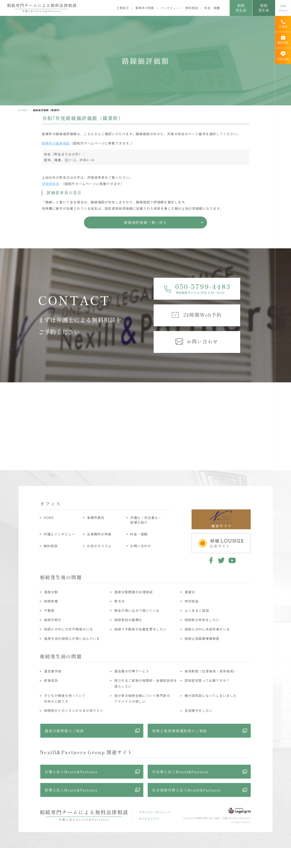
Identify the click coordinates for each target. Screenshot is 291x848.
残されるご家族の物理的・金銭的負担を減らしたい (145, 683)
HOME (23, 110)
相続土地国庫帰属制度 (202, 638)
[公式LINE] (283, 56)
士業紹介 (122, 8)
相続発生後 (263, 8)
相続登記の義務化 (128, 619)
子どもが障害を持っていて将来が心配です (65, 698)
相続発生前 (241, 8)
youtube (232, 560)
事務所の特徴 (144, 8)
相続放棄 (51, 601)
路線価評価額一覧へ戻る (145, 222)
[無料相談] (283, 40)
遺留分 (190, 592)
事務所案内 (95, 517)
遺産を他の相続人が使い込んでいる (72, 638)
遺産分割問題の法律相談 (133, 592)
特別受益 (191, 601)
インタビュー (169, 8)
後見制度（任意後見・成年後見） (211, 671)
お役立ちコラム (99, 545)
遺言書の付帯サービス (131, 671)
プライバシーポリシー (153, 812)
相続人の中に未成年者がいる (207, 629)
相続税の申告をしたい (202, 619)
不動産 (49, 610)
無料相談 (191, 8)
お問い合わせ (140, 545)
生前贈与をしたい (199, 710)
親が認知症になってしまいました (211, 695)
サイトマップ (147, 819)
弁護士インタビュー (59, 534)
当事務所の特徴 (99, 534)
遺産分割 (51, 592)
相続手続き (53, 619)
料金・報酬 (212, 8)
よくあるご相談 (197, 610)
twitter (221, 560)
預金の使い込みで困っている (137, 610)
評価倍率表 (50, 183)
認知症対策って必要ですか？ (207, 680)
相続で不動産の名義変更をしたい (140, 629)
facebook (210, 560)
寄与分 (119, 601)
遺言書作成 (53, 671)
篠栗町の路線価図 (56, 143)
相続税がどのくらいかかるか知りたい (73, 710)
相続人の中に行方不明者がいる (68, 629)
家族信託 (51, 680)
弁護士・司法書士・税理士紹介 (146, 520)
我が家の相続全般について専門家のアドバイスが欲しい (142, 698)
